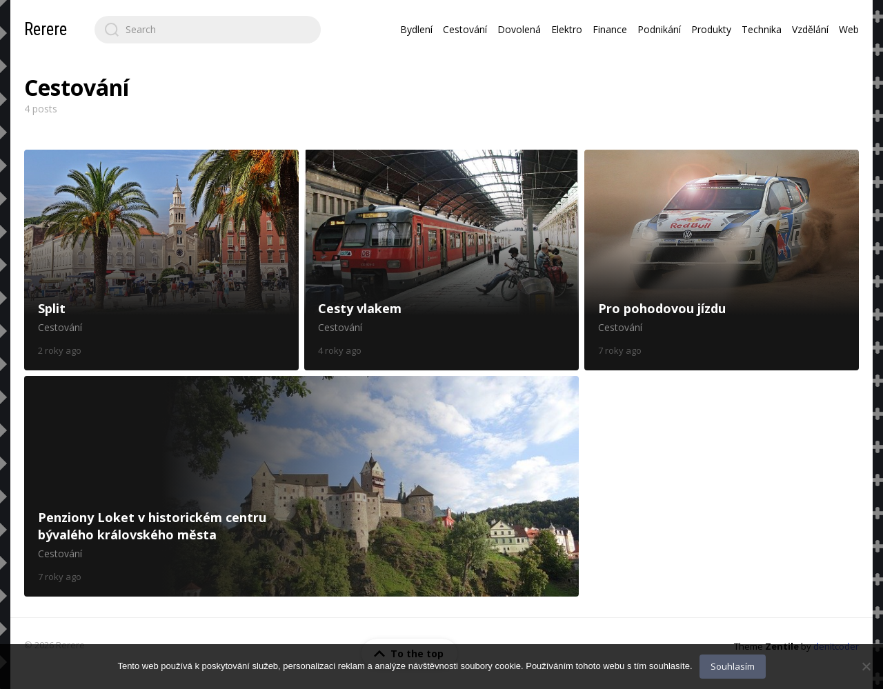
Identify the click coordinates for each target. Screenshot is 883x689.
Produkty (711, 29)
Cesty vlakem (441, 260)
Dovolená (519, 29)
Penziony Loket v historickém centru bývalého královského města (301, 486)
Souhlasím (733, 666)
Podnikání (659, 29)
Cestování (465, 29)
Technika (762, 29)
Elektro (566, 29)
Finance (610, 29)
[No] (866, 666)
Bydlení (416, 29)
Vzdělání (810, 29)
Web (849, 29)
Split (161, 260)
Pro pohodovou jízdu (721, 260)
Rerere (45, 29)
